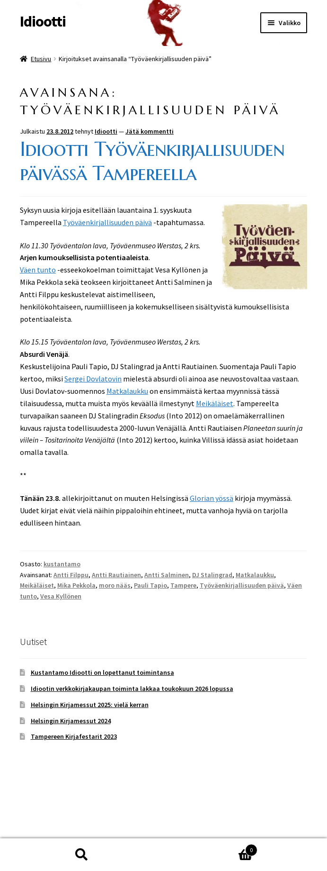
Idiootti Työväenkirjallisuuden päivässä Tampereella (152, 161)
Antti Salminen (166, 575)
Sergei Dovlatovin (93, 378)
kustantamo (62, 564)
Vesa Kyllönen (60, 596)
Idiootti (43, 21)
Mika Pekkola (76, 585)
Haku (82, 855)
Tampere (183, 585)
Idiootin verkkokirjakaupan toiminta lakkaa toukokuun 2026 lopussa (132, 688)
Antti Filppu (70, 575)
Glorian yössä (211, 498)
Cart (211, 848)
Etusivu (41, 58)
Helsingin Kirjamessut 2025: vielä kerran (90, 704)
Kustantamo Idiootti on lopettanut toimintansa (102, 672)
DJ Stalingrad (212, 575)
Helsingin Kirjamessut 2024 (71, 721)
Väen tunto (38, 269)
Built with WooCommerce (103, 816)
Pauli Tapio (150, 585)
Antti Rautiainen (116, 575)
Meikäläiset (214, 403)
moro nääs (115, 585)
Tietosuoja (37, 816)
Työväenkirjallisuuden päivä (107, 222)
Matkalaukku (127, 391)
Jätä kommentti (149, 131)
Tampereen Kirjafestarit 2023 (74, 736)
